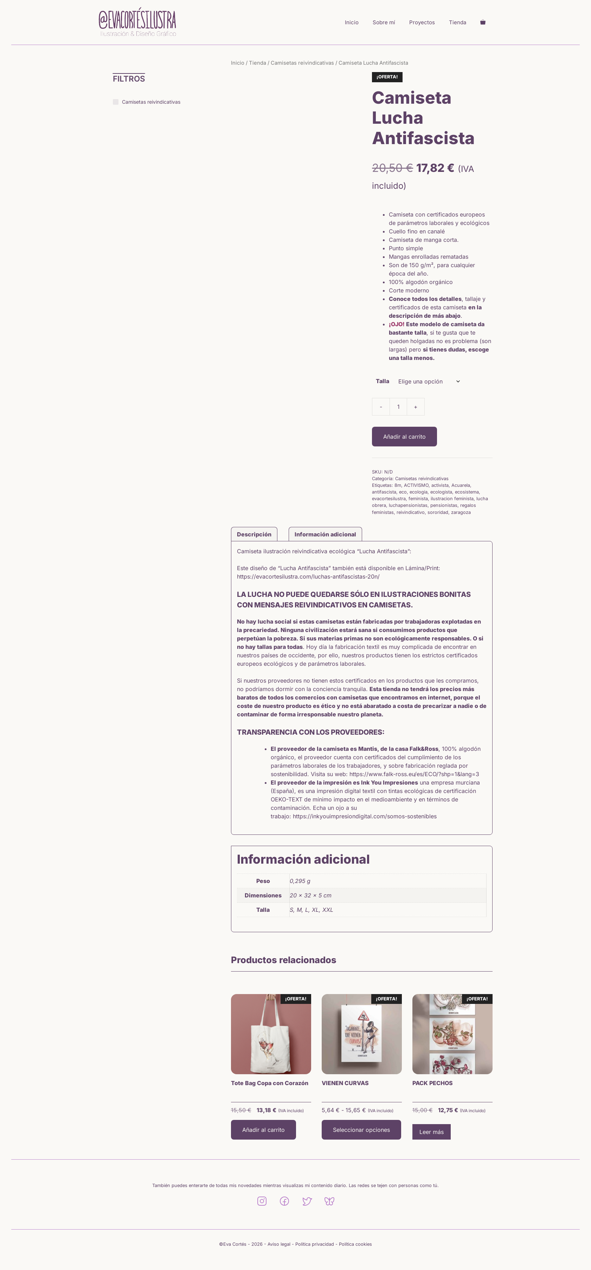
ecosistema (467, 492)
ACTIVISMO (416, 485)
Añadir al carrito (404, 436)
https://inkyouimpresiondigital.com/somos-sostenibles (365, 816)
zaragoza (461, 512)
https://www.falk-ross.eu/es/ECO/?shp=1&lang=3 (414, 774)
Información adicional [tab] (325, 534)
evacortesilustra (389, 498)
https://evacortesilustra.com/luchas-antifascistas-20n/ (308, 576)
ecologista (441, 492)
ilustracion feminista (452, 498)
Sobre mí (384, 22)
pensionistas (443, 505)
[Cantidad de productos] (398, 406)
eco (403, 492)
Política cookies (355, 1244)
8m (397, 485)
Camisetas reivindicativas (302, 63)
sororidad (438, 512)
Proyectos (422, 22)
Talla (382, 381)
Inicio (352, 22)
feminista (418, 498)
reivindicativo (411, 512)
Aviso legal (279, 1244)
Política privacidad (314, 1244)
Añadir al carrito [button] (263, 1129)
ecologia (419, 492)
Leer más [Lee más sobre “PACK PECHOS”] (431, 1131)
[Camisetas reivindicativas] (115, 102)
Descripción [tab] (254, 534)
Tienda (457, 22)
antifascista (384, 492)
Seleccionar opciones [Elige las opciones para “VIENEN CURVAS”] (361, 1129)
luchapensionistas (408, 505)
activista (440, 485)
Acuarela (460, 485)
